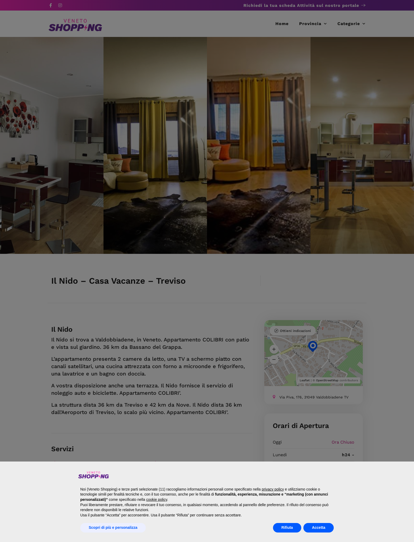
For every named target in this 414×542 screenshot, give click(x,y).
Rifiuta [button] (287, 527)
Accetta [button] (318, 527)
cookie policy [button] (156, 499)
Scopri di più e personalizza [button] (113, 527)
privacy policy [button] (273, 489)
